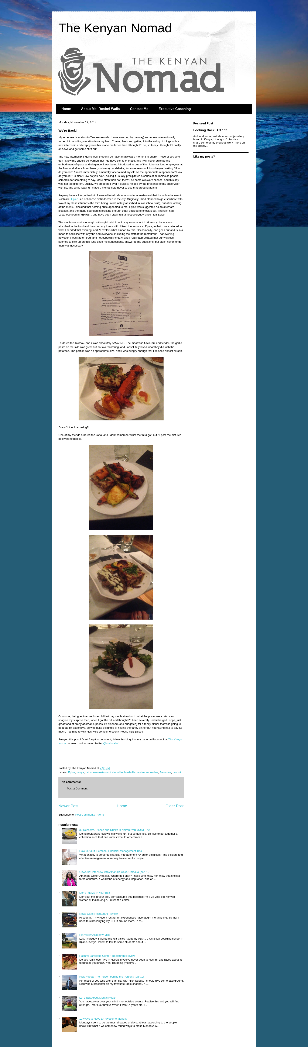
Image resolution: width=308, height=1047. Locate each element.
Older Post (174, 806)
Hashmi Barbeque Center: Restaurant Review (107, 955)
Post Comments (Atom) (89, 814)
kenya (80, 772)
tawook (177, 772)
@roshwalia (110, 743)
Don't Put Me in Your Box (94, 892)
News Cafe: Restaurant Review (98, 913)
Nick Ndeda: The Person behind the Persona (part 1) (111, 976)
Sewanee (165, 772)
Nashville (130, 772)
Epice (74, 199)
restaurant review (147, 772)
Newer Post (68, 806)
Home (66, 109)
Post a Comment (77, 788)
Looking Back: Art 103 (210, 130)
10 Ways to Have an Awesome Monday (103, 1018)
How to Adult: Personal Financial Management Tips (110, 851)
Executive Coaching (174, 109)
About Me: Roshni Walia (100, 109)
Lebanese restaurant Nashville (104, 772)
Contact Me (139, 109)
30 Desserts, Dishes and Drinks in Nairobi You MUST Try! (114, 829)
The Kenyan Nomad (115, 28)
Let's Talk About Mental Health (97, 997)
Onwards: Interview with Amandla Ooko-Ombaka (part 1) (113, 872)
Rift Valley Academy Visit (94, 934)
